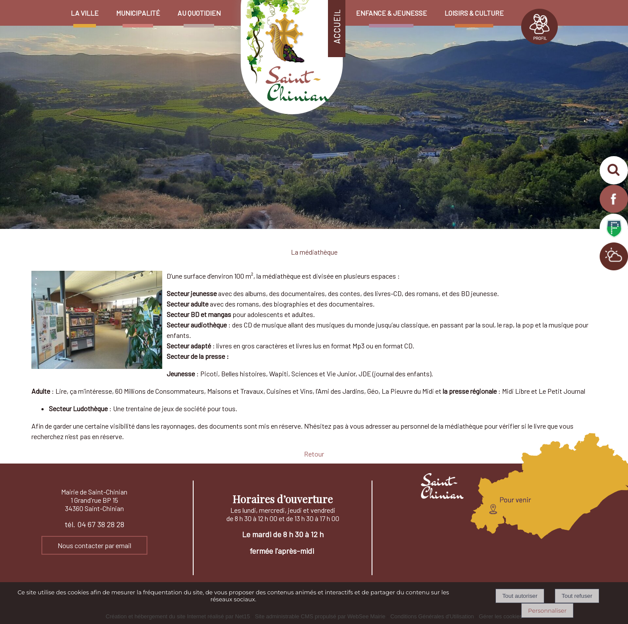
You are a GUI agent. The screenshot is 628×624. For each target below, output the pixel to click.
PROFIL (539, 26)
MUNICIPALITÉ (138, 13)
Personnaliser (547, 610)
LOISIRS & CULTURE (474, 13)
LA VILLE (85, 13)
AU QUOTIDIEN (199, 13)
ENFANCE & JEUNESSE (391, 13)
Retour (314, 454)
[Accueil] (288, 4)
